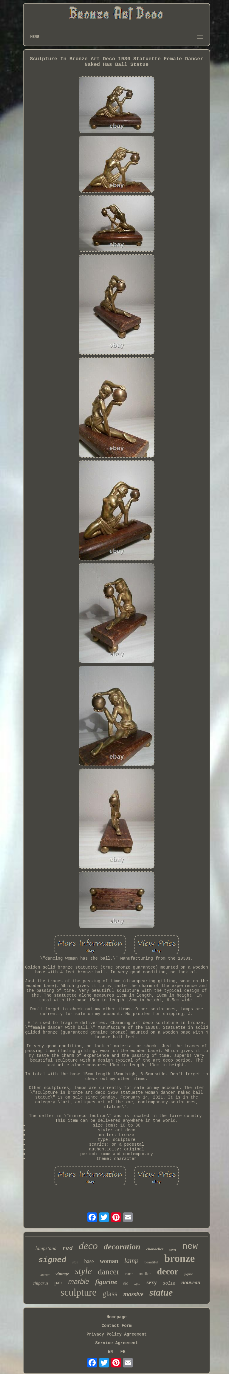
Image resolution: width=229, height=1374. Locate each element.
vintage (62, 1273)
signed (52, 1260)
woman (109, 1261)
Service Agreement (116, 1343)
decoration (122, 1246)
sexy (151, 1282)
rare (129, 1273)
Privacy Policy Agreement (116, 1334)
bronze (179, 1258)
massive (133, 1294)
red (67, 1248)
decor (168, 1271)
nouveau (190, 1282)
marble (78, 1281)
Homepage (116, 1317)
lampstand (46, 1248)
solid (169, 1283)
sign (75, 1262)
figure (188, 1274)
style (83, 1271)
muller (145, 1273)
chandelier (154, 1249)
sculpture (79, 1292)
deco (88, 1245)
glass (110, 1294)
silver (172, 1249)
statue (161, 1292)
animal (45, 1275)
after (137, 1284)
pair (58, 1282)
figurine (106, 1281)
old (126, 1283)
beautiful (151, 1262)
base (89, 1261)
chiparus (41, 1283)
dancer (108, 1271)
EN (110, 1351)
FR (123, 1351)
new (190, 1246)
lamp (131, 1260)
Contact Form (117, 1325)
